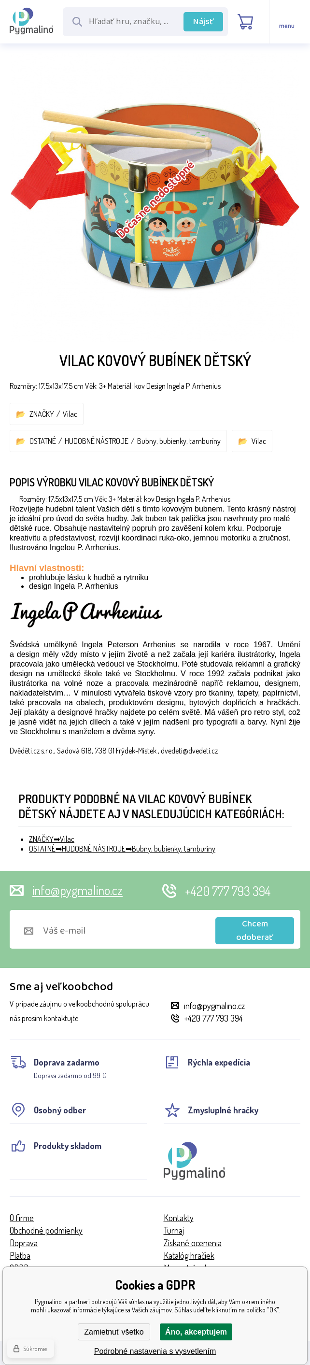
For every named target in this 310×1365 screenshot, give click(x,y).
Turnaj (174, 1230)
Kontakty (179, 1217)
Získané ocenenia (193, 1242)
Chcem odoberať (254, 930)
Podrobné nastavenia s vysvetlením (155, 1351)
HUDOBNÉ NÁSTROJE (96, 441)
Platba (20, 1255)
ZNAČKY (41, 414)
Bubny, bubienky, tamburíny (179, 441)
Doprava (24, 1242)
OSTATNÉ (42, 441)
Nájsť (203, 21)
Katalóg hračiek (189, 1255)
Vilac (70, 414)
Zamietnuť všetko (113, 1332)
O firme (22, 1217)
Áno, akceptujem (196, 1332)
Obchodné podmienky (46, 1230)
